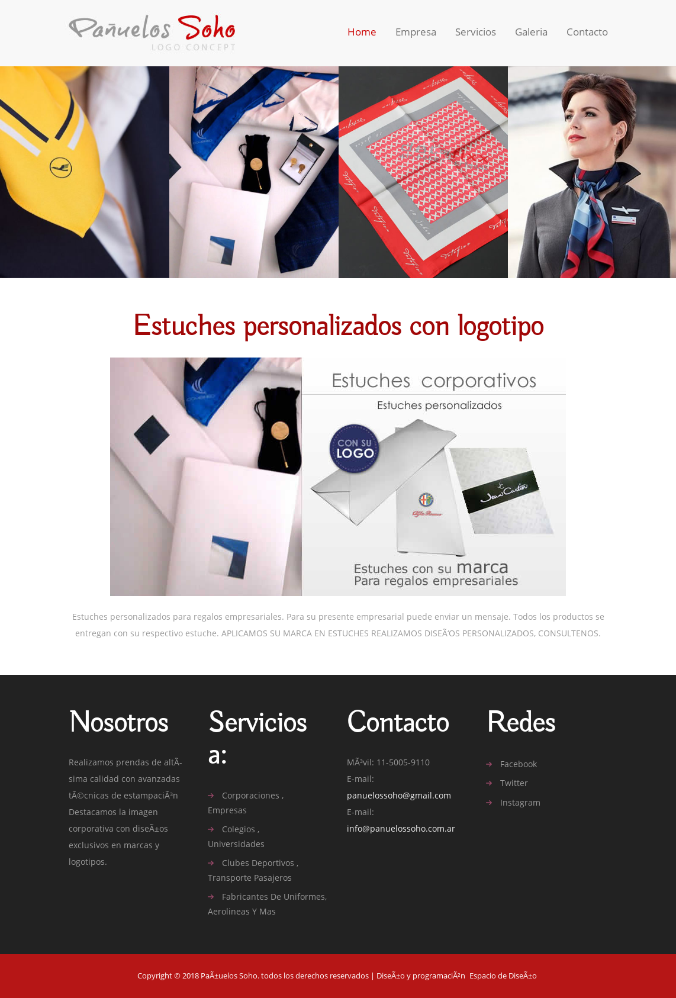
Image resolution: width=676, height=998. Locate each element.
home (361, 31)
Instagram (520, 802)
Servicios (475, 31)
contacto (587, 31)
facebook (518, 764)
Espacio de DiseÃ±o (503, 976)
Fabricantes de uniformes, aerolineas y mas (267, 903)
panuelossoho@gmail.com (399, 795)
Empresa (415, 31)
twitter (514, 783)
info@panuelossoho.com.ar (401, 828)
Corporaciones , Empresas (246, 802)
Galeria (531, 31)
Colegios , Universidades (236, 836)
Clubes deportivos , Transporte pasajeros (253, 870)
